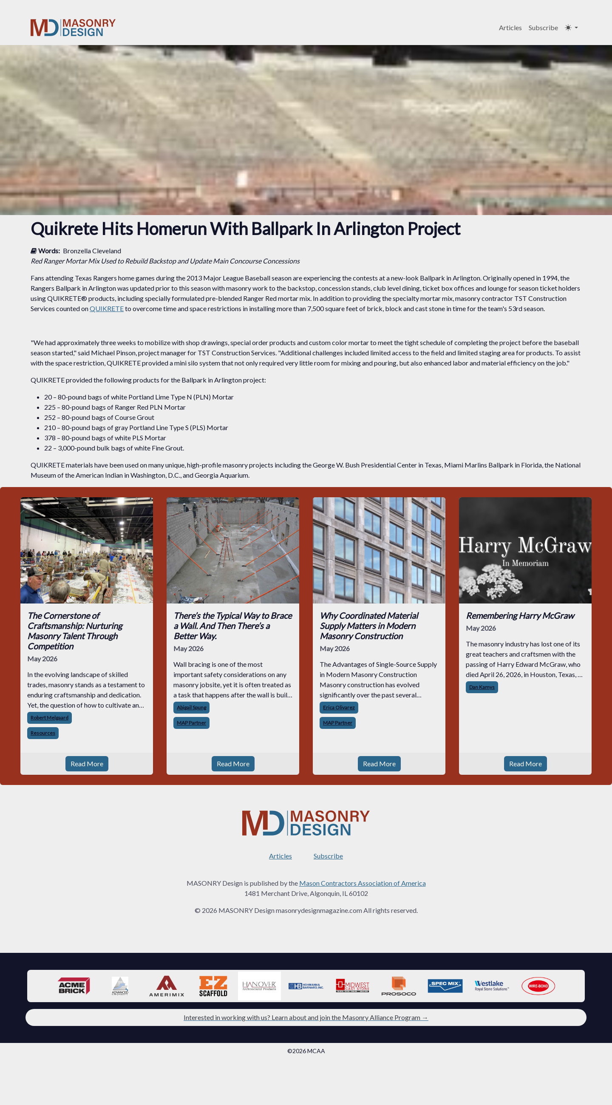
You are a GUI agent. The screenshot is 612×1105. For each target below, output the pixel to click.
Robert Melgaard (49, 717)
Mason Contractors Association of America (362, 883)
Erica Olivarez (339, 707)
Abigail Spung (191, 707)
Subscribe (543, 27)
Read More (87, 763)
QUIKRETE (107, 308)
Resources (43, 733)
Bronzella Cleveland (92, 250)
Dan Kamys (482, 687)
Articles (510, 27)
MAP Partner (191, 723)
